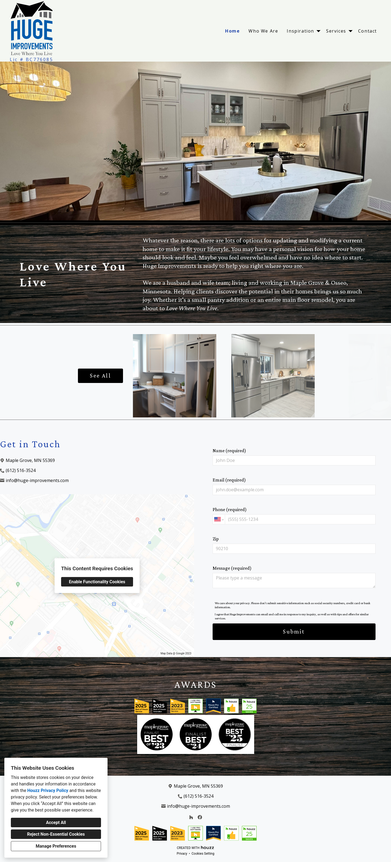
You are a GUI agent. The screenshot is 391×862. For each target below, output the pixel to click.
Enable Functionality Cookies (97, 581)
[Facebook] (199, 817)
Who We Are (263, 31)
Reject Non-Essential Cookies (56, 834)
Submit (294, 631)
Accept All (56, 822)
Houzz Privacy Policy (47, 790)
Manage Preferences (56, 846)
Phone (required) (294, 515)
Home (232, 31)
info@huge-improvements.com (37, 480)
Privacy (182, 853)
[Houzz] (191, 817)
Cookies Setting (203, 853)
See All (100, 375)
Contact (367, 31)
